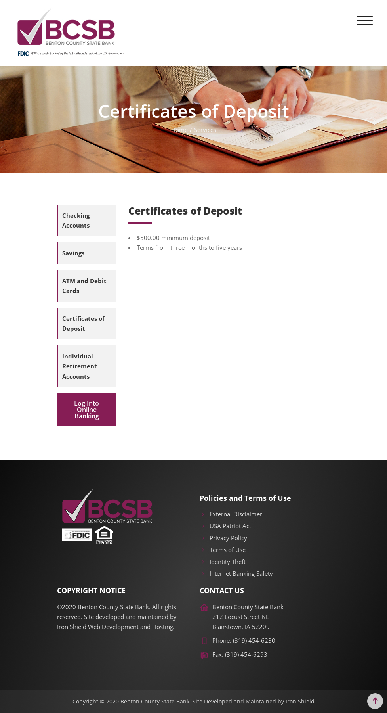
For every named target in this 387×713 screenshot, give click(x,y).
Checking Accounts (76, 220)
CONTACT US (222, 590)
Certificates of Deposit (83, 323)
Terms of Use (223, 550)
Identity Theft (223, 561)
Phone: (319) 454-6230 (243, 640)
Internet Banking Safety (236, 573)
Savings (73, 253)
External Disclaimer (231, 514)
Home (179, 130)
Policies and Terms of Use (245, 498)
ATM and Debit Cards (84, 286)
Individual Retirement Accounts (79, 366)
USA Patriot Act (225, 526)
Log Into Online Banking (86, 409)
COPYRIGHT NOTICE (91, 590)
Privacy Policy (223, 538)
